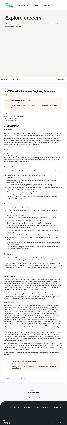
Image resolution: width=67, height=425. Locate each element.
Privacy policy (29, 397)
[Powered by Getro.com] (33, 392)
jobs (12, 79)
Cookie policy (37, 397)
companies (4, 79)
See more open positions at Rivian (16, 378)
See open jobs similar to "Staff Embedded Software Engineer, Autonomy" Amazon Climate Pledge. (33, 106)
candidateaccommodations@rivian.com (33, 299)
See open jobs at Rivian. (15, 103)
